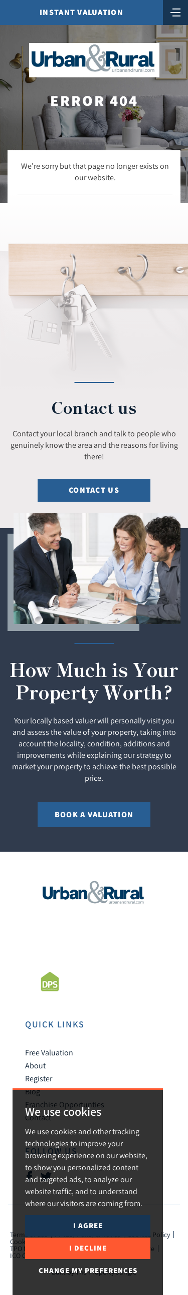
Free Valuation (49, 1052)
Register (38, 1078)
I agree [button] (88, 1225)
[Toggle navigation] (175, 11)
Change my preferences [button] (88, 1270)
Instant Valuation (81, 12)
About (35, 1065)
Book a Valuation (94, 814)
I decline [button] (88, 1248)
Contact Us (94, 490)
